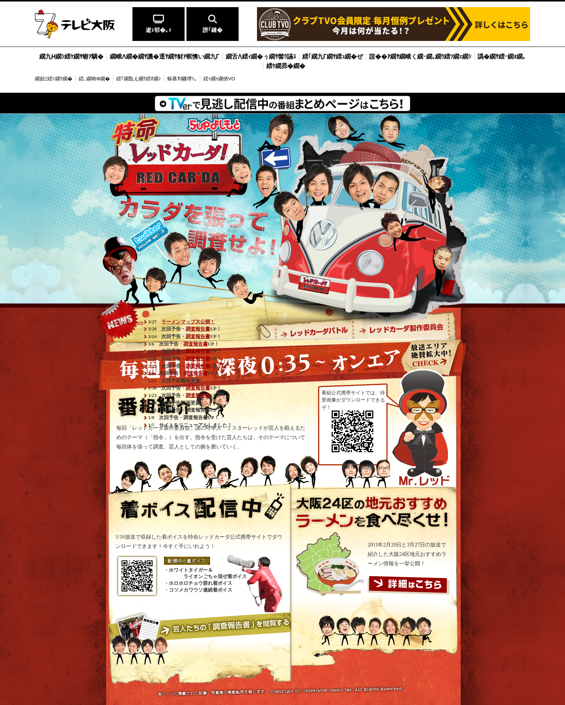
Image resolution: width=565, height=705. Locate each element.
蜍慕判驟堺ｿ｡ (182, 79)
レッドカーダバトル (314, 331)
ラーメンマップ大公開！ (188, 322)
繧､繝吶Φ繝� (94, 79)
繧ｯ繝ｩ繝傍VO (219, 79)
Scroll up (108, 322)
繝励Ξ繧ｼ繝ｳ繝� (53, 79)
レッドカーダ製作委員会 (401, 331)
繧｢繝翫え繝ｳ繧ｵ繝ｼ (138, 79)
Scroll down (130, 322)
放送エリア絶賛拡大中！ (429, 355)
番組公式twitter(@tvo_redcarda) (149, 236)
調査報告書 (198, 329)
